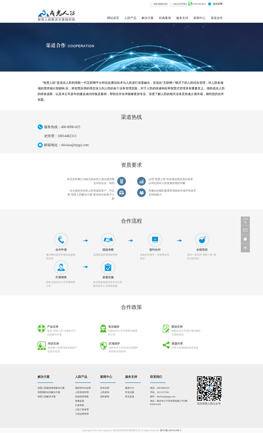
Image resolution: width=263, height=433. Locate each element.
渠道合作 (217, 18)
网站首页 (113, 18)
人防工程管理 (82, 409)
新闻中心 (199, 18)
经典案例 (165, 18)
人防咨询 (104, 392)
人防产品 (130, 18)
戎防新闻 (104, 396)
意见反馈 (129, 396)
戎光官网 (217, 3)
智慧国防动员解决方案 (49, 392)
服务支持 (182, 18)
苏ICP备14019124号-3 (170, 430)
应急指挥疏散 (82, 396)
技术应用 (104, 388)
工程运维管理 (82, 414)
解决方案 (148, 18)
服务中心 (129, 388)
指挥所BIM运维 (83, 388)
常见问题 (129, 392)
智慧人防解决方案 (47, 396)
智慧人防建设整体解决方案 (51, 388)
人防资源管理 (82, 392)
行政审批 (79, 405)
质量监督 (79, 401)
